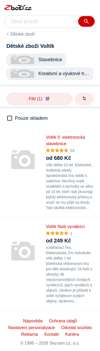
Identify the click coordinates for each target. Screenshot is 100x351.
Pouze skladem (31, 118)
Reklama (29, 334)
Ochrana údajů (63, 321)
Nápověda (33, 321)
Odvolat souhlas (76, 327)
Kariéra (72, 334)
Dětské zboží (22, 34)
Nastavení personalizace (31, 327)
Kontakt (51, 334)
